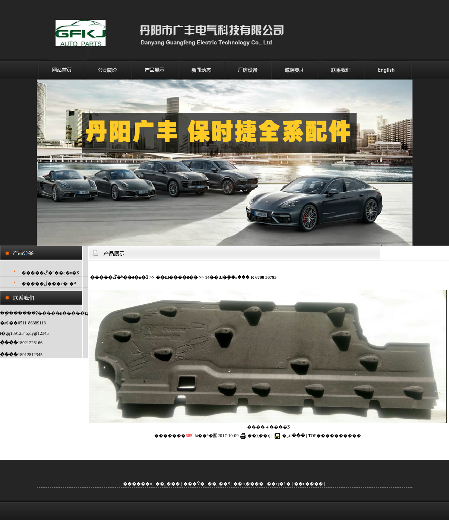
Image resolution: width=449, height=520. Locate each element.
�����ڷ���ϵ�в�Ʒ (49, 283)
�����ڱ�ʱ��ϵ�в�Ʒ (50, 272)
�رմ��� (293, 435)
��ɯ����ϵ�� (177, 277)
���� (343, 435)
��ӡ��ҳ (258, 435)
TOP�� (316, 435)
